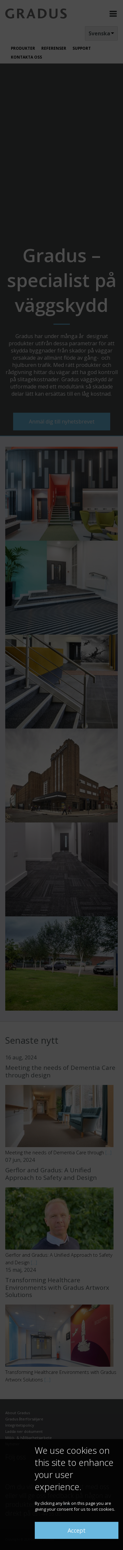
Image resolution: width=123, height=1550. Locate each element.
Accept (77, 1530)
